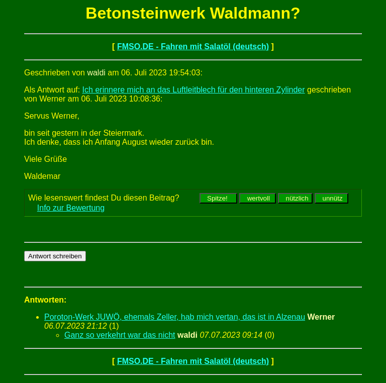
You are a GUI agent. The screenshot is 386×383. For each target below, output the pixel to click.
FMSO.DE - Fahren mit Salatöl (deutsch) (193, 46)
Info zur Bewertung (71, 208)
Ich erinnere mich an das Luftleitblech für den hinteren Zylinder (193, 89)
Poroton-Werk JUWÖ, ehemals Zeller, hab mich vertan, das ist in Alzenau (174, 317)
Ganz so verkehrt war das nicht (119, 335)
